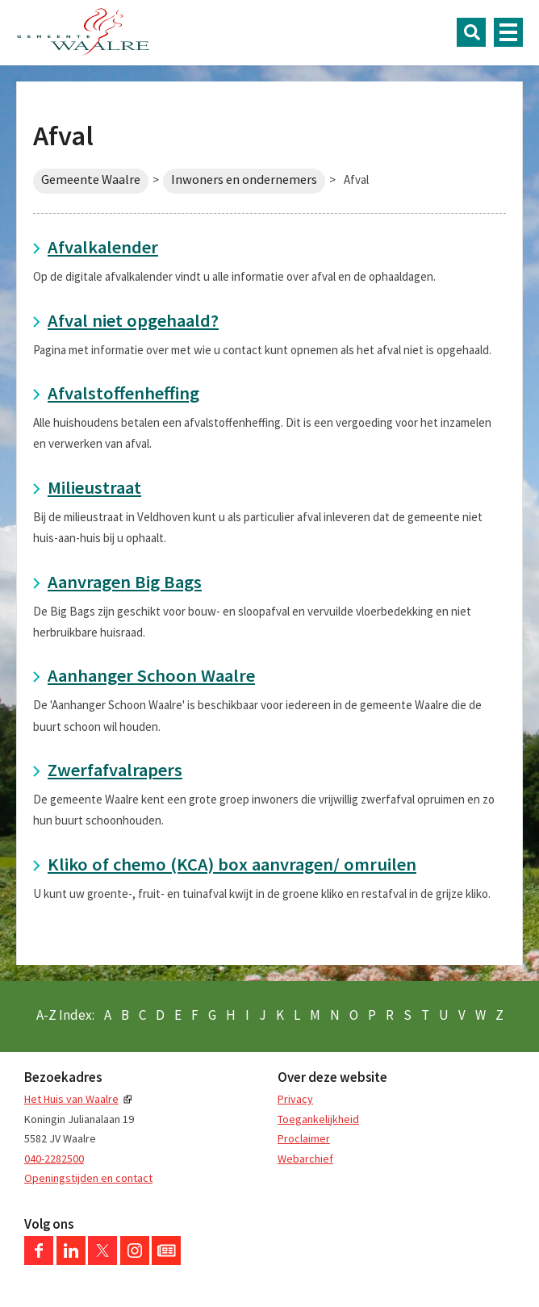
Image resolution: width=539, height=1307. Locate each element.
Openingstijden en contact (88, 1178)
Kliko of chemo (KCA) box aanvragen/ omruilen (232, 864)
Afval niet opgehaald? (133, 320)
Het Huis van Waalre (71, 1099)
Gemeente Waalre (90, 179)
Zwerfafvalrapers (115, 769)
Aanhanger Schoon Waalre (151, 675)
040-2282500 (54, 1158)
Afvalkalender (103, 247)
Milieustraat (94, 487)
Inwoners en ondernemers (244, 179)
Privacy (295, 1099)
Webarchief (305, 1158)
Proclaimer (304, 1138)
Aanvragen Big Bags (125, 581)
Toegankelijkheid (318, 1119)
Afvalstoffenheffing (123, 393)
